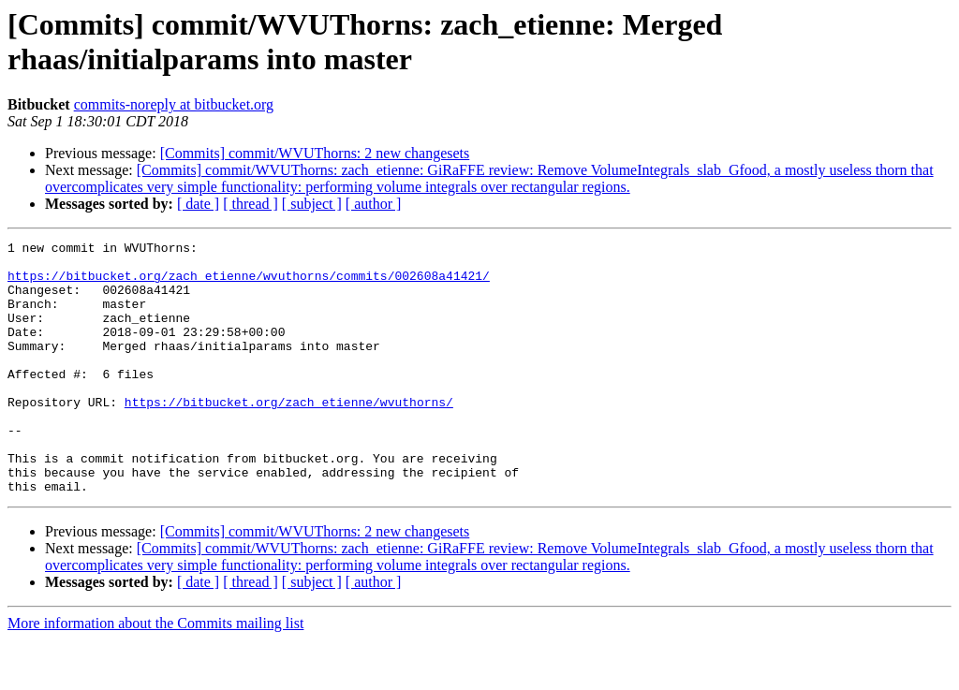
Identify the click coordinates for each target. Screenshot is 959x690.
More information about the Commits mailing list (155, 674)
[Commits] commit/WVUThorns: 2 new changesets (315, 153)
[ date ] (198, 204)
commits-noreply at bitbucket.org (173, 104)
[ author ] (374, 204)
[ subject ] (312, 204)
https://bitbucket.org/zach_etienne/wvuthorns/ (289, 435)
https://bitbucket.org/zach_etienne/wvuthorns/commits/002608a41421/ (248, 283)
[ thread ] (250, 204)
